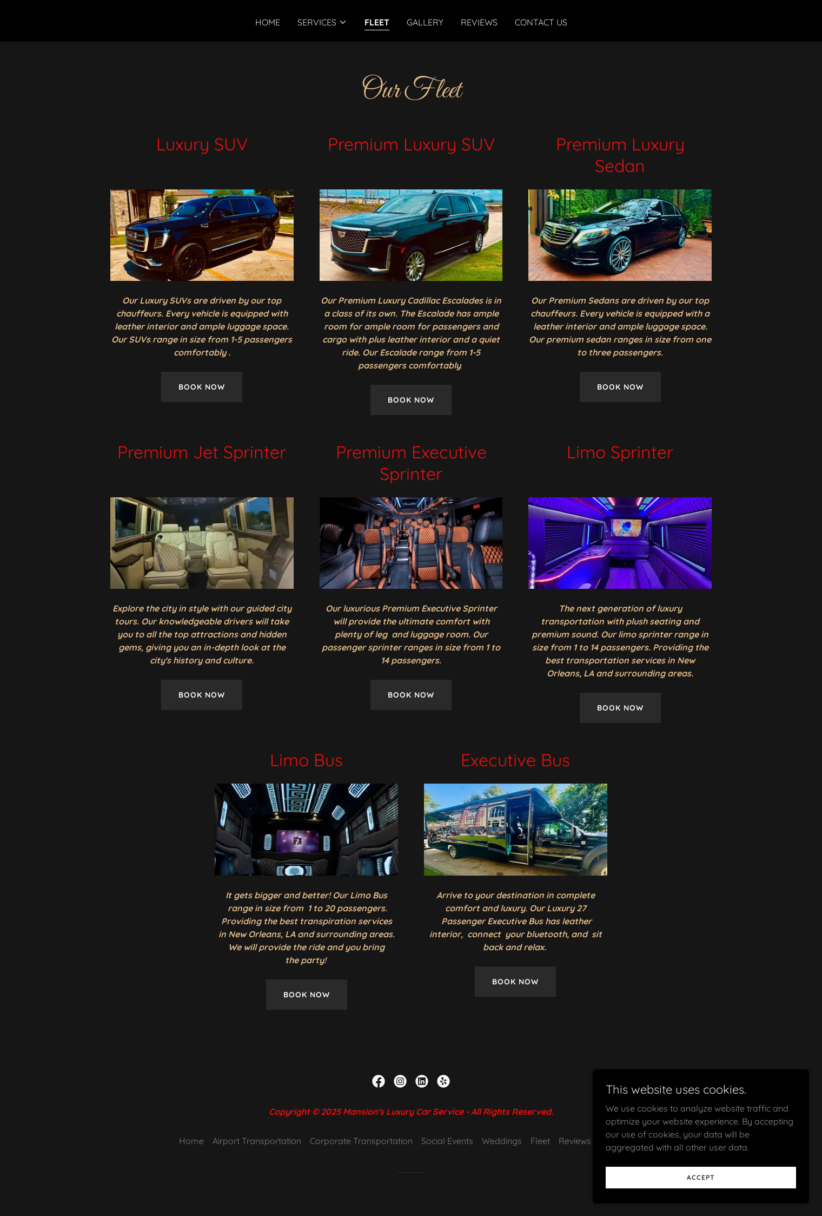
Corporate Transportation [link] (361, 1140)
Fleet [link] (376, 22)
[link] (378, 1081)
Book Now (201, 387)
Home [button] (191, 1140)
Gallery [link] (425, 22)
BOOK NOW (306, 995)
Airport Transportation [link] (257, 1140)
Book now (620, 708)
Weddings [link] (502, 1140)
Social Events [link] (447, 1140)
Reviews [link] (479, 22)
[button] (322, 22)
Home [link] (267, 22)
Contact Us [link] (541, 22)
